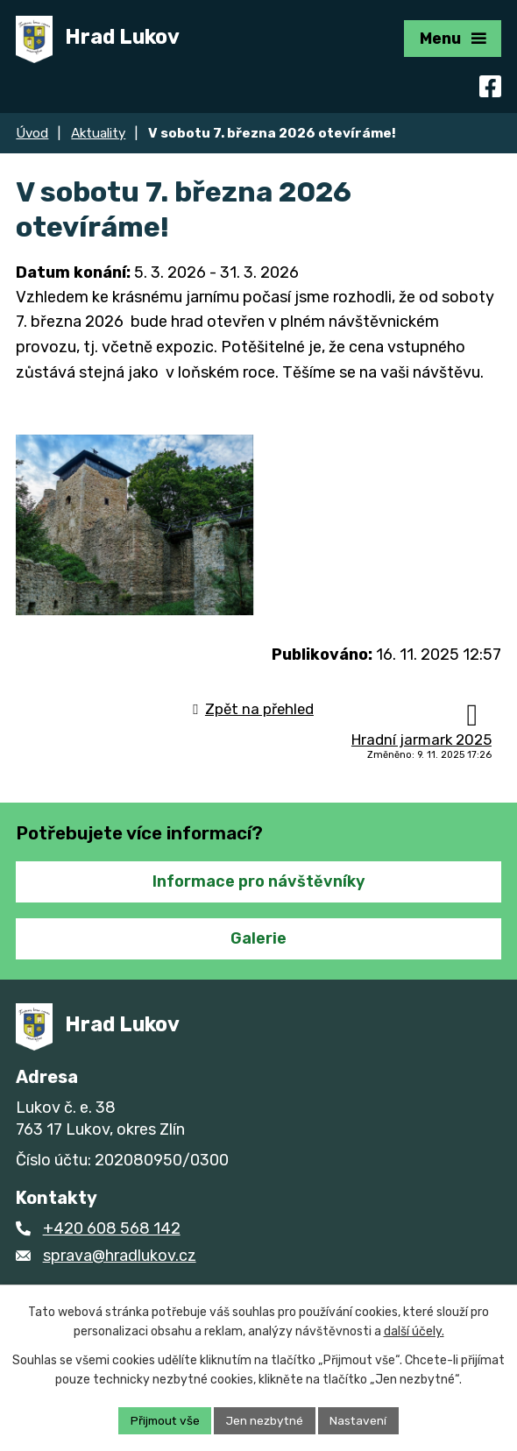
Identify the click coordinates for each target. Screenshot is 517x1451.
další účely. (414, 1331)
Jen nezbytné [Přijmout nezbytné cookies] (266, 1419)
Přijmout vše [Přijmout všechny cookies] (163, 1419)
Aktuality (98, 133)
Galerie (258, 949)
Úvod (32, 133)
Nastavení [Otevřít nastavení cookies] (362, 1419)
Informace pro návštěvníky (258, 893)
